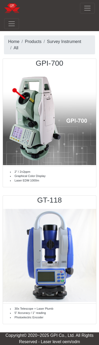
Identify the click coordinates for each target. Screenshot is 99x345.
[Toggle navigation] (87, 8)
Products (33, 41)
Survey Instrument (64, 41)
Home (14, 41)
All (15, 48)
